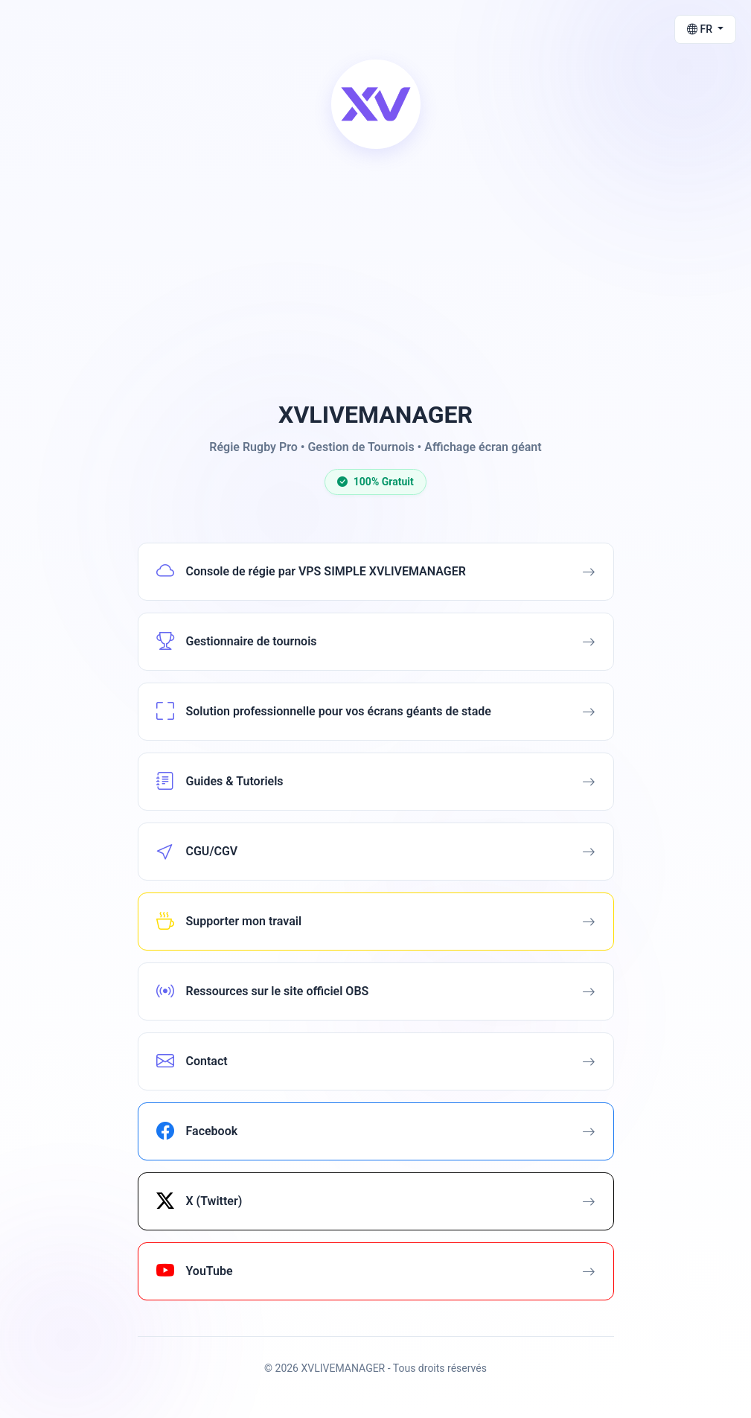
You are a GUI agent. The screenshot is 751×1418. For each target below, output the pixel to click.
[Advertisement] (376, 278)
